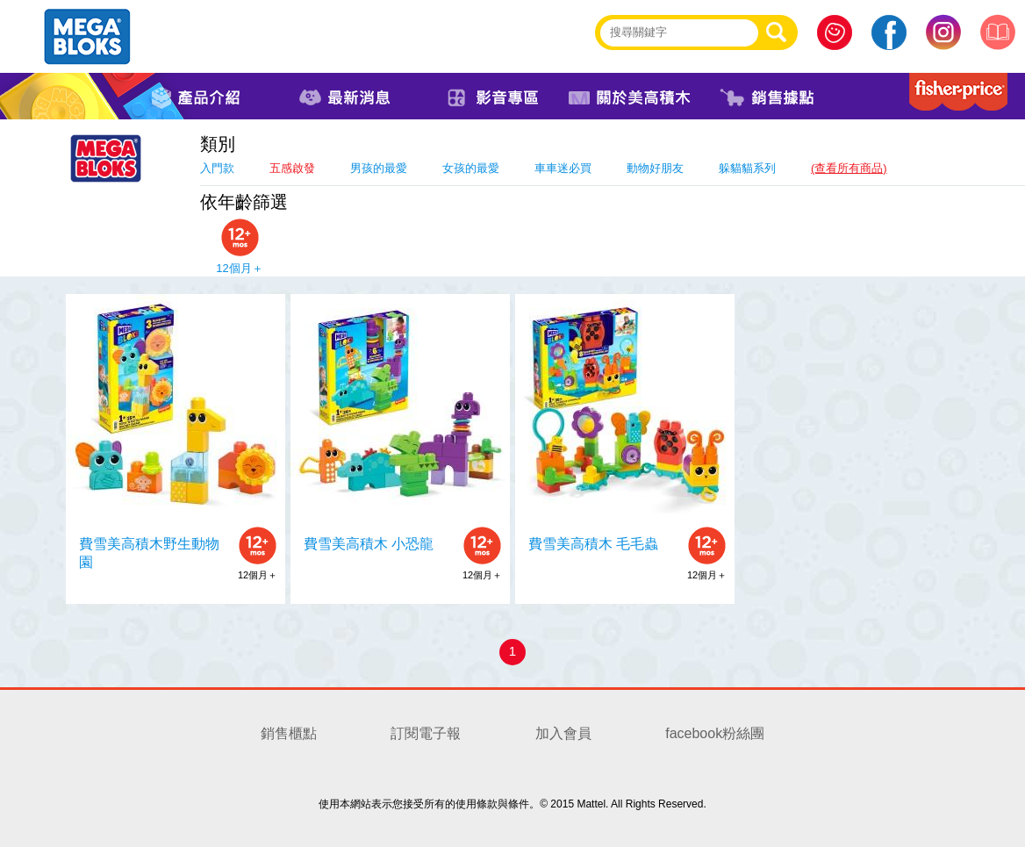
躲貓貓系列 (747, 168)
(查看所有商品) (849, 168)
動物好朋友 (655, 168)
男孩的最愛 (378, 168)
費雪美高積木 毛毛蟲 (593, 543)
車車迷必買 (562, 168)
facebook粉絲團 (714, 733)
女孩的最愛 (470, 168)
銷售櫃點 (289, 733)
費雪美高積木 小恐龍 (369, 543)
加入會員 (563, 733)
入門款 (217, 168)
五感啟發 (292, 168)
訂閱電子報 (426, 733)
